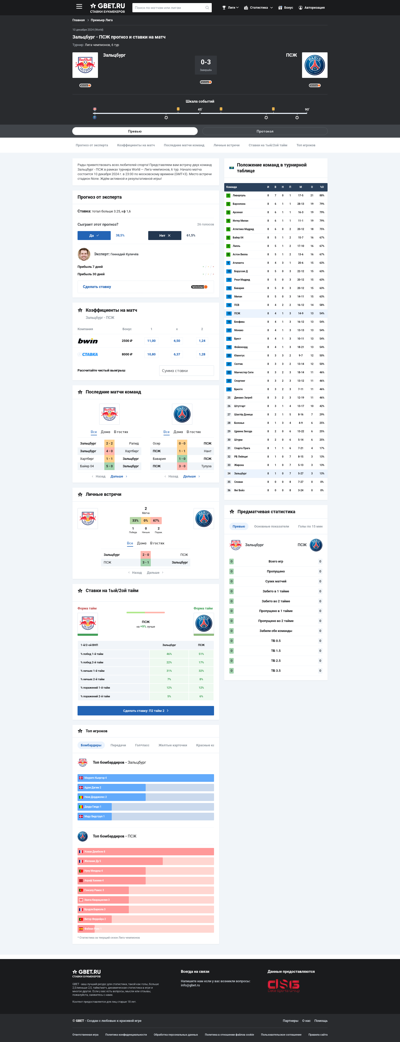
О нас (306, 1021)
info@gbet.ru (190, 985)
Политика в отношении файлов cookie (229, 1034)
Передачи (118, 745)
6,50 (177, 341)
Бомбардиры (91, 745)
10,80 (151, 354)
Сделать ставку (97, 287)
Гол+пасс (142, 745)
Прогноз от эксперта (92, 145)
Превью (135, 131)
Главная (78, 20)
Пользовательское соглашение (281, 1034)
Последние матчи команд (184, 145)
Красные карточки (211, 745)
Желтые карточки (173, 745)
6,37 (177, 354)
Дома (105, 432)
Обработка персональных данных (176, 1034)
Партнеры (290, 1021)
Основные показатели (271, 527)
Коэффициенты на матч (136, 145)
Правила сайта (318, 1034)
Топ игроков (305, 145)
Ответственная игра (85, 1034)
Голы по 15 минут (312, 527)
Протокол (265, 131)
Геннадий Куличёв (124, 255)
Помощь (321, 1021)
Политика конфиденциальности (126, 1034)
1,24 (202, 341)
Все (94, 432)
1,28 (202, 354)
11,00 (151, 341)
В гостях (121, 432)
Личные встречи (227, 145)
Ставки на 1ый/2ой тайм (268, 145)
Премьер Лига (102, 20)
